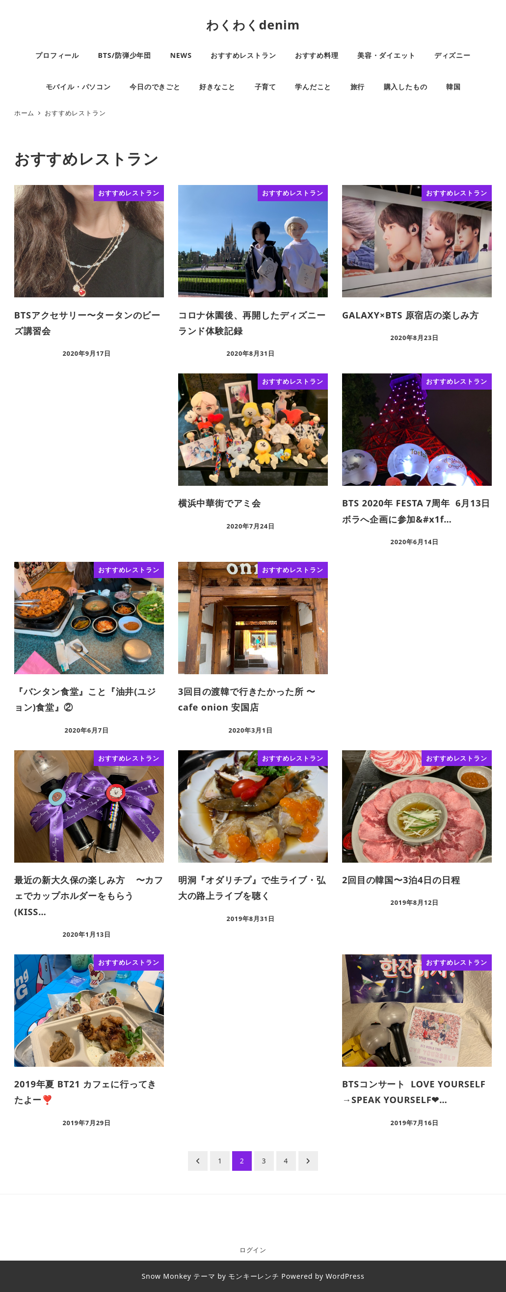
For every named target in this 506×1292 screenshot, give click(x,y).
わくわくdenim (253, 24)
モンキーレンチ (253, 1276)
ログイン (253, 1249)
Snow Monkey (166, 1276)
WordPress (345, 1276)
